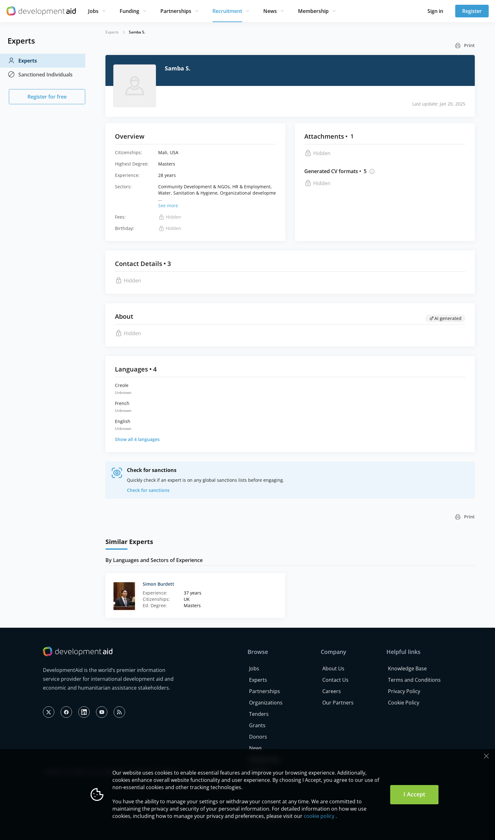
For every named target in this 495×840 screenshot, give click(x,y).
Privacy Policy (404, 691)
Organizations (266, 702)
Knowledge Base (407, 668)
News (270, 11)
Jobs (93, 11)
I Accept (414, 794)
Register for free (47, 96)
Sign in (435, 11)
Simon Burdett (158, 584)
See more (168, 205)
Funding (129, 11)
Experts (22, 60)
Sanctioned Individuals (40, 74)
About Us (333, 668)
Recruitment (227, 11)
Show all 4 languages (137, 439)
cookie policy (319, 816)
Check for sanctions (148, 490)
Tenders (259, 713)
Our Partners (338, 702)
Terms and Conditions (414, 679)
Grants (257, 725)
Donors (258, 736)
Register (472, 11)
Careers (331, 691)
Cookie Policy (403, 702)
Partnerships (175, 11)
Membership (313, 11)
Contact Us (335, 679)
